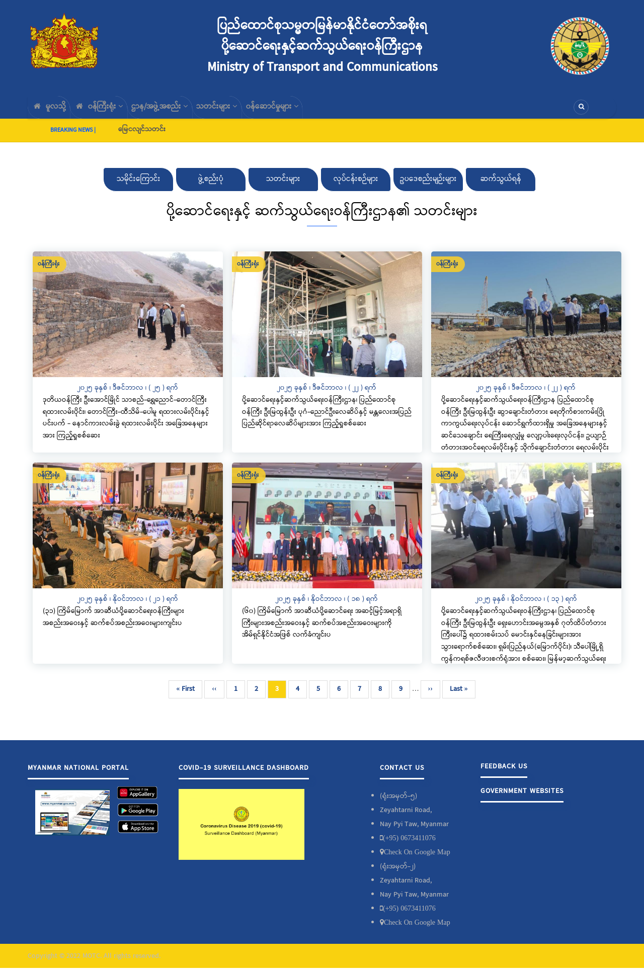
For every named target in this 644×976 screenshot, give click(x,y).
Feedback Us (503, 774)
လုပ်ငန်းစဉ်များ (356, 187)
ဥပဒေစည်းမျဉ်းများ (428, 187)
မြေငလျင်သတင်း (142, 137)
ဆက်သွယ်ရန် (500, 187)
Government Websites (522, 799)
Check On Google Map (417, 859)
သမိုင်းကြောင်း (138, 187)
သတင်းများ (240, 111)
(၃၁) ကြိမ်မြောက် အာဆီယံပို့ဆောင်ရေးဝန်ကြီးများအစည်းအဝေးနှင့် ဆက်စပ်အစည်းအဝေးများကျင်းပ (113, 625)
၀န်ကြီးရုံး (108, 111)
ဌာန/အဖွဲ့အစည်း (176, 111)
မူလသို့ (52, 111)
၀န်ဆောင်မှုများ (302, 111)
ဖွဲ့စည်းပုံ (210, 187)
